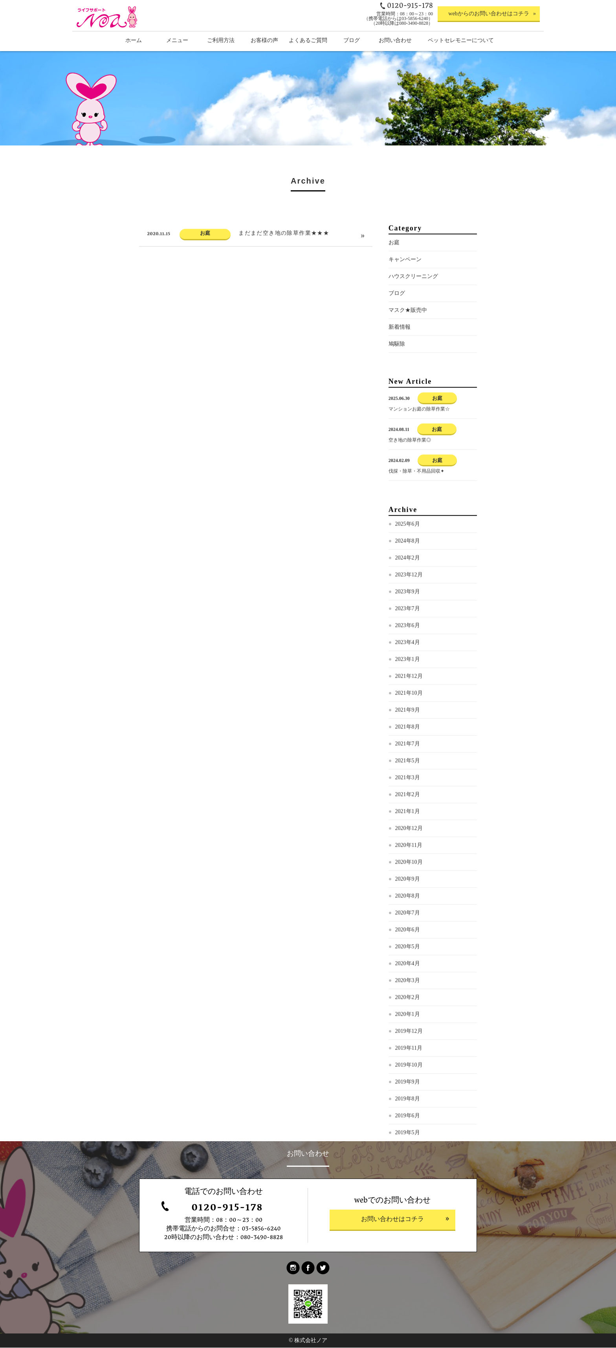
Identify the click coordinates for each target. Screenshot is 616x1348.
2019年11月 (408, 1070)
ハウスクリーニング (413, 298)
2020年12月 (409, 850)
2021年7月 (407, 766)
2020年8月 (407, 918)
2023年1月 (407, 681)
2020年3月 (407, 1002)
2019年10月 (409, 1087)
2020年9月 (407, 901)
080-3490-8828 (261, 1238)
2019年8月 (407, 1121)
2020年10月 (409, 884)
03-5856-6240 (261, 1230)
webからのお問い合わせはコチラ (488, 14)
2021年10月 (409, 715)
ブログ (397, 315)
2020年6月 (407, 951)
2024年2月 (407, 580)
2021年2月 (407, 816)
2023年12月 (409, 597)
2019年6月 (407, 1137)
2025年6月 (407, 546)
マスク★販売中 (408, 332)
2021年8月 (407, 749)
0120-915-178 (227, 1208)
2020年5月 (407, 968)
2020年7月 (407, 935)
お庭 (394, 264)
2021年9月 (407, 732)
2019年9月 (407, 1104)
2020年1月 (407, 1036)
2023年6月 (407, 647)
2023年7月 (407, 630)
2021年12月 (409, 698)
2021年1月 (407, 833)
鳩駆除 (397, 366)
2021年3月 (407, 799)
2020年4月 (407, 985)
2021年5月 (407, 782)
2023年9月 (407, 613)
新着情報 (400, 349)
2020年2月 (407, 1019)
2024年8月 (407, 563)
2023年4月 (407, 664)
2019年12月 (409, 1053)
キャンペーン (405, 281)
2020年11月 (408, 867)
